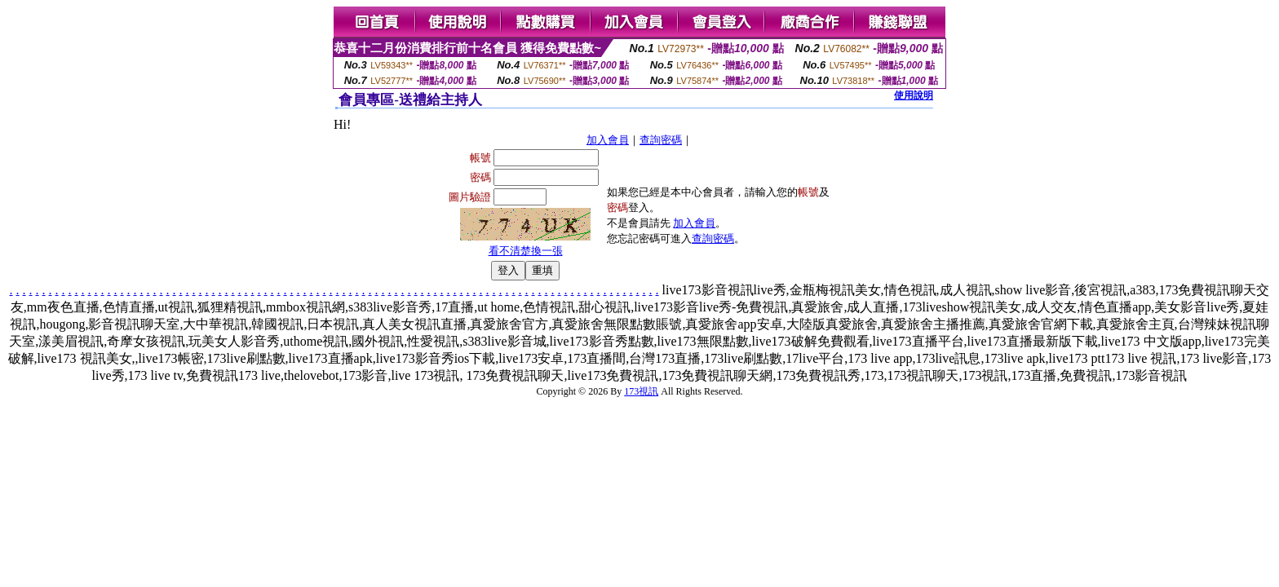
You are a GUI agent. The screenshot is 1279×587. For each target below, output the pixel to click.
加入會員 (607, 140)
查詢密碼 (661, 140)
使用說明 (913, 95)
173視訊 (641, 391)
